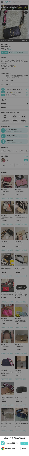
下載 (24, 443)
